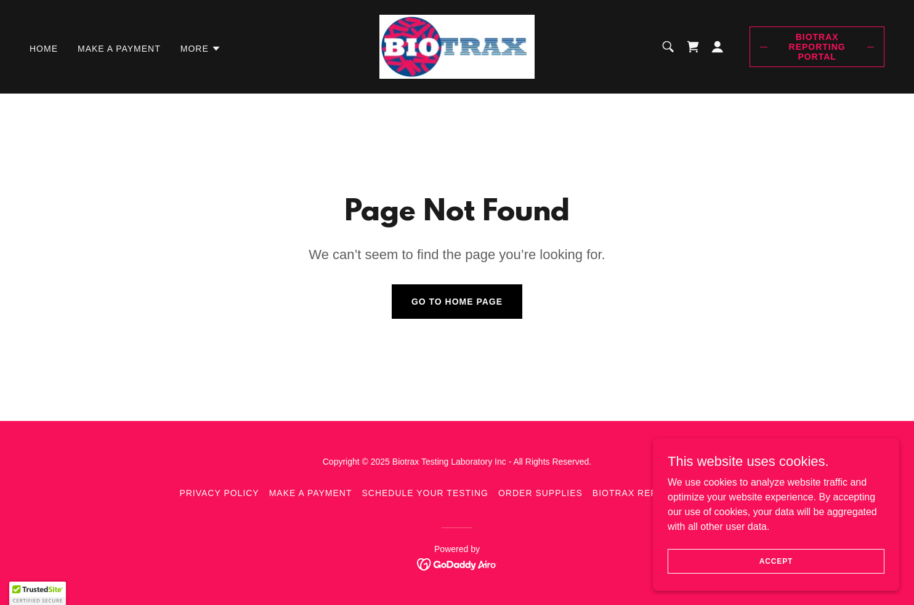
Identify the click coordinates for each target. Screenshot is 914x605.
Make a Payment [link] (119, 49)
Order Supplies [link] (540, 493)
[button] (200, 48)
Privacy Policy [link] (219, 493)
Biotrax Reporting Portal (817, 47)
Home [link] (44, 49)
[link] (457, 46)
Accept (776, 560)
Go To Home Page (457, 302)
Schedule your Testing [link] (425, 493)
